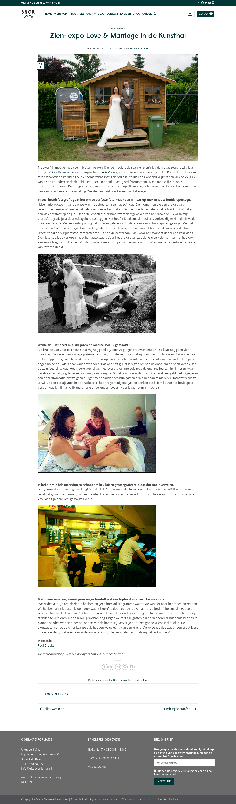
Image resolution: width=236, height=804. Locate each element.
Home (48, 13)
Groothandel (142, 13)
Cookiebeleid (79, 799)
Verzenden (129, 799)
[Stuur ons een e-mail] (209, 2)
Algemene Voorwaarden (104, 799)
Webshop (61, 14)
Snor (91, 14)
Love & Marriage (108, 172)
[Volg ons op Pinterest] (213, 2)
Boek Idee (78, 13)
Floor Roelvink (139, 48)
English (125, 13)
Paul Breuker (60, 172)
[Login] (190, 14)
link (145, 680)
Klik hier (26, 782)
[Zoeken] (155, 13)
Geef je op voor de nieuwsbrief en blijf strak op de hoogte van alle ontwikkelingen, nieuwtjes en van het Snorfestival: (184, 752)
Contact (112, 13)
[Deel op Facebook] (105, 667)
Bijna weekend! (51, 709)
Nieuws (121, 28)
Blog (101, 13)
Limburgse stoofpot (181, 709)
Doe (113, 28)
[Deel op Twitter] (111, 667)
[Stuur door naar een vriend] (118, 667)
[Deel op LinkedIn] (132, 667)
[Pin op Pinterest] (125, 667)
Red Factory (171, 799)
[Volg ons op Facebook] (199, 2)
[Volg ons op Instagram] (202, 2)
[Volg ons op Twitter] (206, 2)
